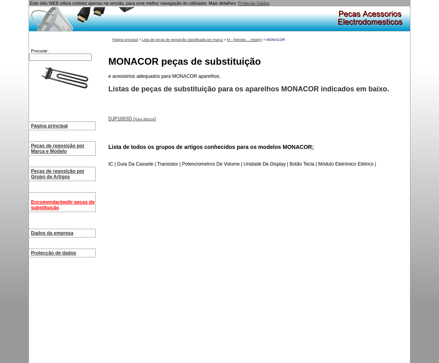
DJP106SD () (132, 119)
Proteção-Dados (254, 3)
